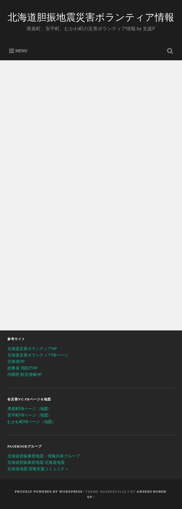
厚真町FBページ (21, 408)
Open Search (169, 51)
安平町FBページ (21, 415)
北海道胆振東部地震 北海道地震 (36, 462)
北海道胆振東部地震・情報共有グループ (43, 456)
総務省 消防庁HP (22, 368)
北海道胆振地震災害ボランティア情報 (91, 16)
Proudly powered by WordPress (48, 491)
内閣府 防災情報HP (24, 374)
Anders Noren (151, 491)
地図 (44, 408)
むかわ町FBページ (23, 421)
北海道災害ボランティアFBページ (37, 355)
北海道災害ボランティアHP (32, 348)
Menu (21, 50)
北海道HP (16, 361)
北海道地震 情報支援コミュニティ (38, 468)
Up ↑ (91, 497)
